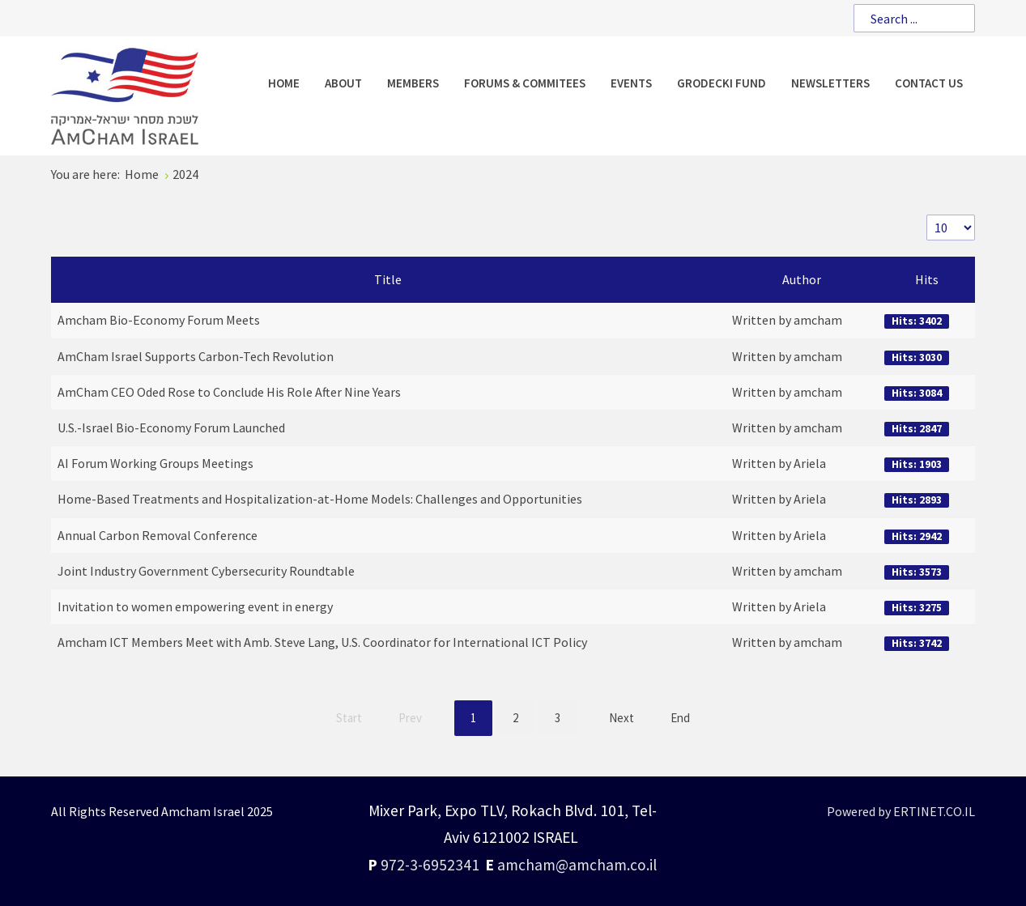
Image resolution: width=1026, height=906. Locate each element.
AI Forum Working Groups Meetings (155, 463)
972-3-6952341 (430, 864)
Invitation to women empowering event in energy (195, 606)
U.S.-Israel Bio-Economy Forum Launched (171, 427)
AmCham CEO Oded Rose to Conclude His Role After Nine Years (229, 392)
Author (801, 279)
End (680, 717)
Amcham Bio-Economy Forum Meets (158, 320)
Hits (927, 279)
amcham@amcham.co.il (577, 864)
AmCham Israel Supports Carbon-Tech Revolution (195, 356)
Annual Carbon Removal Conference (157, 535)
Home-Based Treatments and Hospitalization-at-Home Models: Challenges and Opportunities (319, 499)
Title (388, 279)
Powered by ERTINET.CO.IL (901, 811)
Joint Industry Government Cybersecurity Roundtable (206, 571)
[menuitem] (284, 83)
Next (621, 717)
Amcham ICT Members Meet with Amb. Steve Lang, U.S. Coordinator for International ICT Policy (322, 642)
